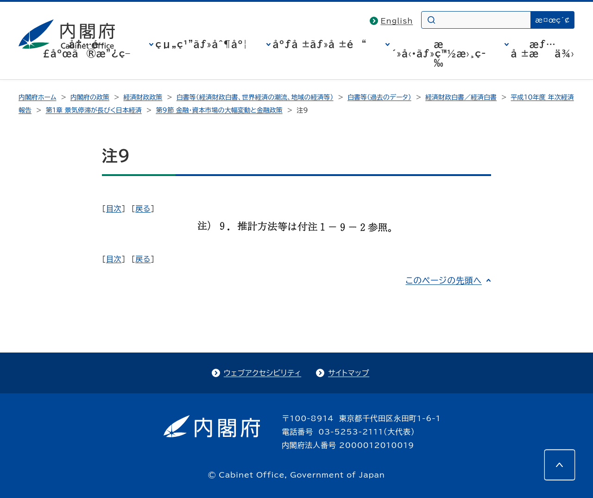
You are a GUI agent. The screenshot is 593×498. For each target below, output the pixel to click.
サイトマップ (348, 373)
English (397, 21)
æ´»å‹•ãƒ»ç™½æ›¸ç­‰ (439, 53)
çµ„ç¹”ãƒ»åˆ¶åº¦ (202, 44)
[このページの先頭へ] (559, 464)
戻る (143, 208)
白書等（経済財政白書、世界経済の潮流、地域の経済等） (255, 97)
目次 (114, 208)
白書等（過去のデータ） (379, 97)
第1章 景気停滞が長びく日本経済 (93, 110)
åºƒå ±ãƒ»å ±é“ (320, 44)
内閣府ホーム (37, 97)
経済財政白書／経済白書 (461, 97)
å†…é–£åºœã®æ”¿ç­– (87, 48)
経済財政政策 (142, 97)
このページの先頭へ (443, 280)
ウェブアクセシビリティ (262, 373)
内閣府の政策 (89, 97)
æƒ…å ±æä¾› (542, 48)
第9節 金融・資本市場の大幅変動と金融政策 (219, 110)
